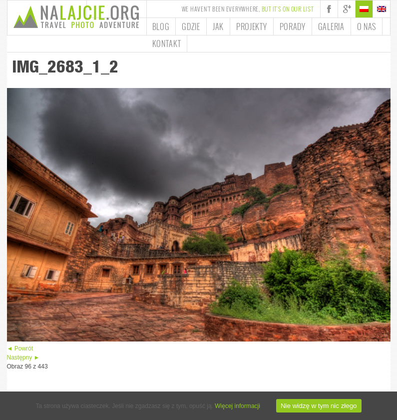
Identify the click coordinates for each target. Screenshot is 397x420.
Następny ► (23, 357)
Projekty (251, 26)
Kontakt (166, 44)
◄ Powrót (20, 348)
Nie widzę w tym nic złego (319, 406)
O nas (367, 26)
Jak (218, 26)
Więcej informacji (237, 406)
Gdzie (191, 26)
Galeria (331, 26)
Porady (293, 26)
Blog (161, 26)
